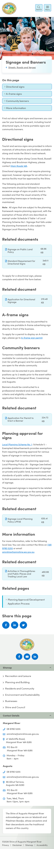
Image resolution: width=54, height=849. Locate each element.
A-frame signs (13, 94)
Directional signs (14, 87)
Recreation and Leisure (18, 676)
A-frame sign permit (31, 337)
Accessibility (42, 845)
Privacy (5, 845)
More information (15, 108)
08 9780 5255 (13, 728)
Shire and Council (15, 707)
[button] (38, 7)
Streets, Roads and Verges (22, 67)
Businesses (11, 701)
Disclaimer (17, 845)
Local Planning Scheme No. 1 (17, 444)
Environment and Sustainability (22, 694)
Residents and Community (19, 688)
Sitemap (29, 845)
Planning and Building (17, 682)
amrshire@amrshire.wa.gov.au (18, 551)
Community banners (16, 101)
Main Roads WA (19, 165)
